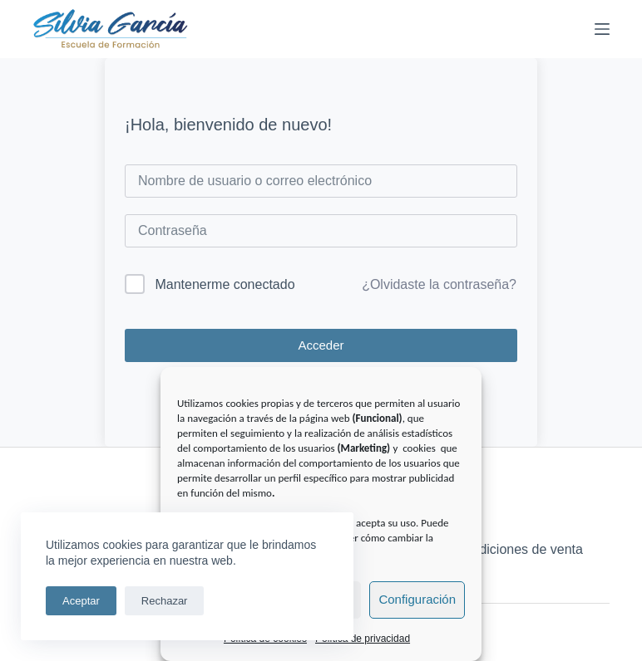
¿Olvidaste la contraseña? (439, 284)
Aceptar (81, 601)
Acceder (320, 345)
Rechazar (164, 601)
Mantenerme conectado (224, 284)
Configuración (417, 599)
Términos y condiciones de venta (485, 549)
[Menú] (602, 29)
